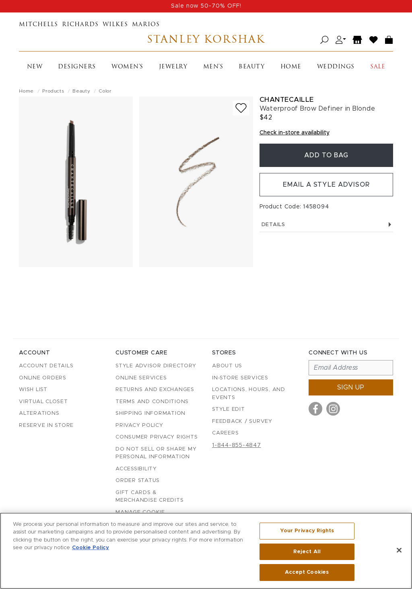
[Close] (399, 550)
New (35, 67)
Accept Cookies (307, 572)
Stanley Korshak (206, 40)
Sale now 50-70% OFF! (206, 6)
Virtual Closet (43, 401)
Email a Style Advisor (326, 184)
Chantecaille (287, 99)
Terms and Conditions (152, 401)
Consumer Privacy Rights (156, 437)
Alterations (39, 413)
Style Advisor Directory (155, 366)
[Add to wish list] (241, 108)
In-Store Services (240, 378)
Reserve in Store (46, 425)
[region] (206, 551)
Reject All (307, 551)
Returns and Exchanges (154, 389)
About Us (227, 366)
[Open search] (324, 40)
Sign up (351, 387)
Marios (146, 25)
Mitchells (38, 25)
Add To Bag (326, 155)
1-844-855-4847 (236, 445)
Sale (377, 67)
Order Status (137, 480)
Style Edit (228, 409)
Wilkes (115, 25)
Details (326, 224)
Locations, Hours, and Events (248, 393)
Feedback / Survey (242, 421)
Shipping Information (150, 413)
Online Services (141, 378)
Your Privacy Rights (307, 530)
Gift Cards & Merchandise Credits (149, 496)
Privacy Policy (139, 425)
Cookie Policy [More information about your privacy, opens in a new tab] (90, 548)
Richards (80, 25)
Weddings (335, 67)
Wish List (33, 389)
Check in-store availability (295, 133)
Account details (46, 366)
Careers (225, 433)
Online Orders (42, 378)
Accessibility (136, 469)
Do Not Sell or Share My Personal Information (155, 453)
